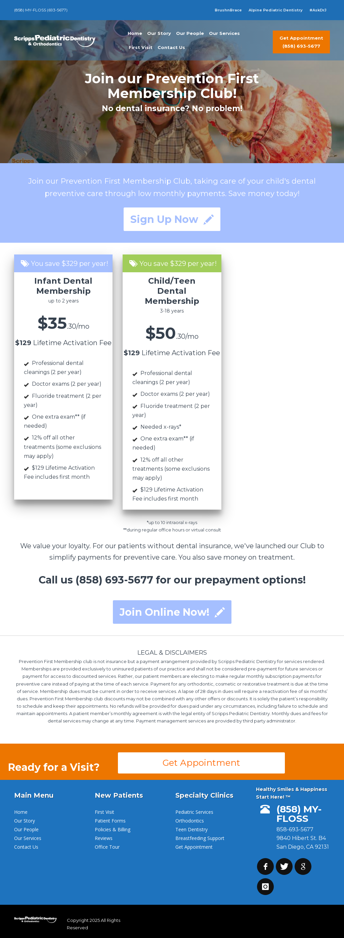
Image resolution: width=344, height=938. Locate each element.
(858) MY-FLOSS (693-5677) (41, 9)
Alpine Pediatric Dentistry (276, 10)
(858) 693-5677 (114, 580)
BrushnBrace (228, 10)
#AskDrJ (318, 10)
